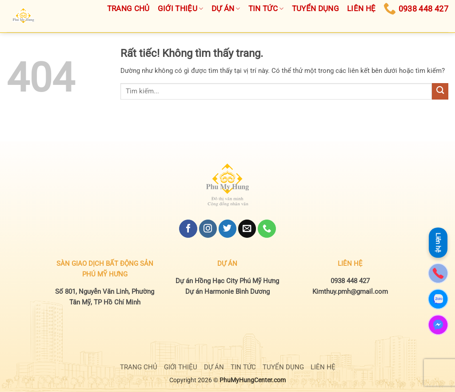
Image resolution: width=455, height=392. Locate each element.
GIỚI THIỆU (180, 367)
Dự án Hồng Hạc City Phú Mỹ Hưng (227, 281)
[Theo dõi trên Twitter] (227, 229)
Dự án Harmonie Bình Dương (227, 292)
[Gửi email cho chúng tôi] (247, 229)
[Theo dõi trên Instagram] (208, 229)
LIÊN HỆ (323, 367)
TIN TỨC (243, 367)
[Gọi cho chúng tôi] (266, 229)
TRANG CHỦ (138, 367)
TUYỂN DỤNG (283, 367)
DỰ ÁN (214, 367)
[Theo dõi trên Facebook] (188, 229)
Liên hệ (438, 242)
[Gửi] (440, 91)
